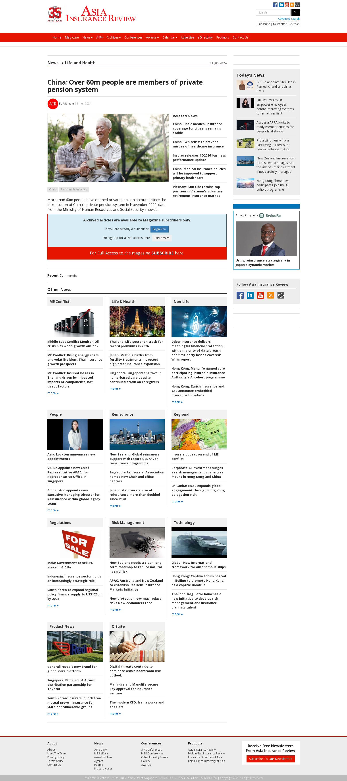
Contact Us (241, 37)
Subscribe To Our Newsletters (270, 759)
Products (222, 37)
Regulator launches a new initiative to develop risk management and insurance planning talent (196, 600)
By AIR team (66, 103)
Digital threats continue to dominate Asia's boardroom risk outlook (135, 670)
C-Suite (118, 626)
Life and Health (80, 62)
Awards (152, 37)
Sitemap (294, 24)
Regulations (60, 522)
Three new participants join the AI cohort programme (272, 185)
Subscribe (264, 24)
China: (57, 82)
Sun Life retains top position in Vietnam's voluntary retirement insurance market (198, 191)
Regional (181, 414)
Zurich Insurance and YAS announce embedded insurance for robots (198, 390)
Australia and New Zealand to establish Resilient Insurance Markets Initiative (136, 584)
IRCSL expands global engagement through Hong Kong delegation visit (198, 490)
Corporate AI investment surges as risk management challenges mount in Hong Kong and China (197, 472)
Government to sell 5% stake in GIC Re (70, 565)
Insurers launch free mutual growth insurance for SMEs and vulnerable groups (74, 702)
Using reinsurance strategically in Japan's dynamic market (263, 262)
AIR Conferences (151, 750)
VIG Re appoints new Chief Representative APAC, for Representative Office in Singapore (68, 474)
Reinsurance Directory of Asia (206, 761)
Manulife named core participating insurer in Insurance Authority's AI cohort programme (198, 372)
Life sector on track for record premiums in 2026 (136, 343)
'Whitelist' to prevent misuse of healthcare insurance (198, 144)
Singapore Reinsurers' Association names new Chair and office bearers (137, 476)
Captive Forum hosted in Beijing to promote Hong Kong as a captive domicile (199, 580)
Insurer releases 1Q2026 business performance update (199, 157)
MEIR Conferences (152, 753)
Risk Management (128, 522)
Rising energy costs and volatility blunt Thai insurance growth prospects (74, 359)
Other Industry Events (154, 757)
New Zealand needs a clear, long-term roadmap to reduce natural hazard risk (136, 567)
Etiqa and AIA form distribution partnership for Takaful (71, 684)
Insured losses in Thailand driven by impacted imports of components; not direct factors (70, 379)
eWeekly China (103, 757)
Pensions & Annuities (74, 189)
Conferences (133, 37)
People (56, 414)
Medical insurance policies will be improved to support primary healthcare (199, 173)
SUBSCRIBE (162, 253)
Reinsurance (122, 414)
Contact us (54, 765)
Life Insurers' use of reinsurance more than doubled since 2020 (135, 494)
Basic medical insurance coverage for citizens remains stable (197, 128)
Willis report (198, 350)
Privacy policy (55, 757)
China (52, 189)
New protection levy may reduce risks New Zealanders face (136, 600)
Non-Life (181, 301)
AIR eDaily (100, 750)
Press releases (103, 768)
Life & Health (123, 301)
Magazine (72, 37)
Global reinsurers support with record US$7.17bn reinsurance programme (134, 458)
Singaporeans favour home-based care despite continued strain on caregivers (135, 377)
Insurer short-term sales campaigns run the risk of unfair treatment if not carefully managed (276, 165)
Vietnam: (180, 187)
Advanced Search (289, 19)
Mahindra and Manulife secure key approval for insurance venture (134, 688)
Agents (98, 761)
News (87, 37)
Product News (62, 626)
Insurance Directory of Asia (205, 757)
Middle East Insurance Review (206, 753)
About (51, 750)
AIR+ (99, 37)
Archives (114, 37)
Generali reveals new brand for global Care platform (72, 669)
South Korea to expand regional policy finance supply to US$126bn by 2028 (74, 594)
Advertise (187, 37)
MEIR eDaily (101, 753)
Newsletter (280, 24)
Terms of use (55, 761)
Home (56, 37)
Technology (184, 522)
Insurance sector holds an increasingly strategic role (74, 578)
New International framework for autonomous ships (199, 564)
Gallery (145, 761)
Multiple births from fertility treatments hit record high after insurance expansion (135, 359)
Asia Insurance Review (202, 750)
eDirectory (205, 37)
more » (53, 393)
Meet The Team (57, 753)
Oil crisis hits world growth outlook (73, 343)
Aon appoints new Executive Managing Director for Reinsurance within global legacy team (73, 497)
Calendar (169, 37)
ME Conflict (59, 301)
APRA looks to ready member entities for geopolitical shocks (275, 126)
